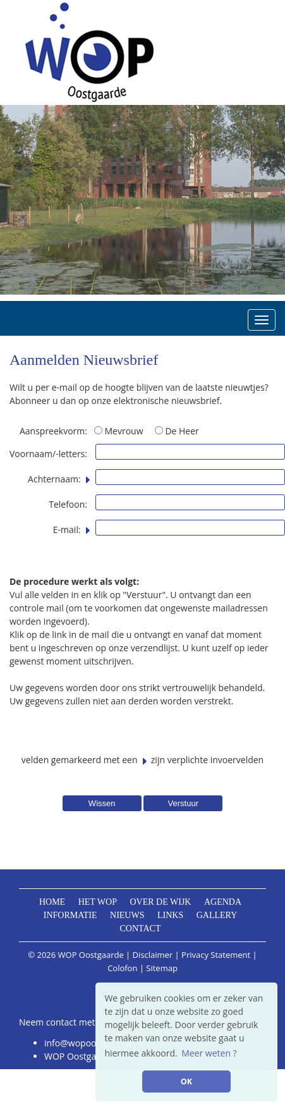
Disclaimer (153, 954)
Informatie (70, 915)
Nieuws (127, 915)
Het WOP (97, 902)
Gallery (217, 915)
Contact (140, 928)
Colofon (122, 968)
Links (170, 915)
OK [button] (186, 1081)
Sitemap (162, 968)
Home (52, 902)
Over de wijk (160, 902)
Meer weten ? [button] (209, 1053)
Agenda (222, 902)
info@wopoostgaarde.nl (93, 1043)
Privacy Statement (215, 954)
